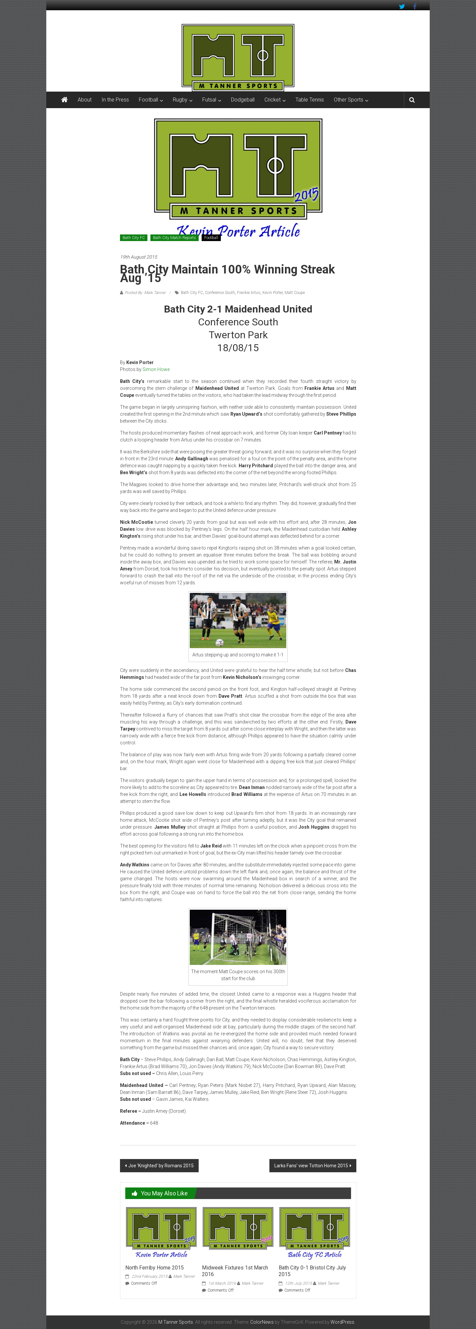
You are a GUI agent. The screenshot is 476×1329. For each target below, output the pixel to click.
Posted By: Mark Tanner (145, 292)
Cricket (272, 100)
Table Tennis (310, 100)
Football (148, 100)
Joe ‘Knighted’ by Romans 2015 (161, 1165)
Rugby (180, 100)
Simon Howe (156, 369)
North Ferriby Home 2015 (154, 1268)
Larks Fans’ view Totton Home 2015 (311, 1165)
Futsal (209, 100)
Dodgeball (243, 100)
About (85, 100)
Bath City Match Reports (174, 237)
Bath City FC (134, 237)
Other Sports (348, 100)
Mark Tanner (184, 1276)
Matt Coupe (295, 292)
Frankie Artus (248, 292)
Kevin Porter (272, 292)
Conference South (220, 292)
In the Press (115, 100)
